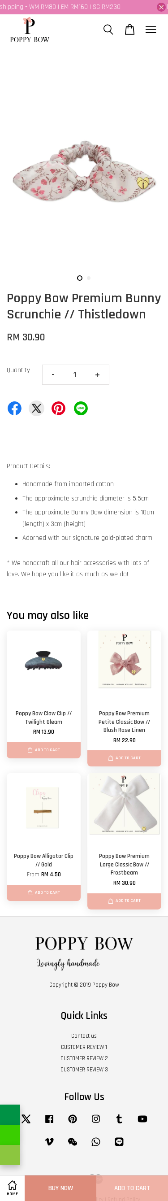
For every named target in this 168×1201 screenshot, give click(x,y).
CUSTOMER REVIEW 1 (84, 1047)
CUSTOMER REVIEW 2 (84, 1058)
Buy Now (60, 1188)
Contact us (84, 1036)
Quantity (18, 370)
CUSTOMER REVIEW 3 (84, 1069)
